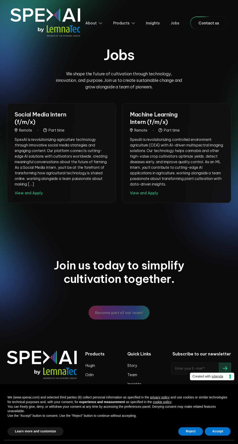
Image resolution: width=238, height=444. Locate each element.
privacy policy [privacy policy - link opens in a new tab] (160, 397)
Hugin (90, 365)
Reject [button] (190, 431)
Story (132, 365)
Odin (89, 374)
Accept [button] (217, 431)
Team (132, 374)
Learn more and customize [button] (35, 431)
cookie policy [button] (162, 402)
